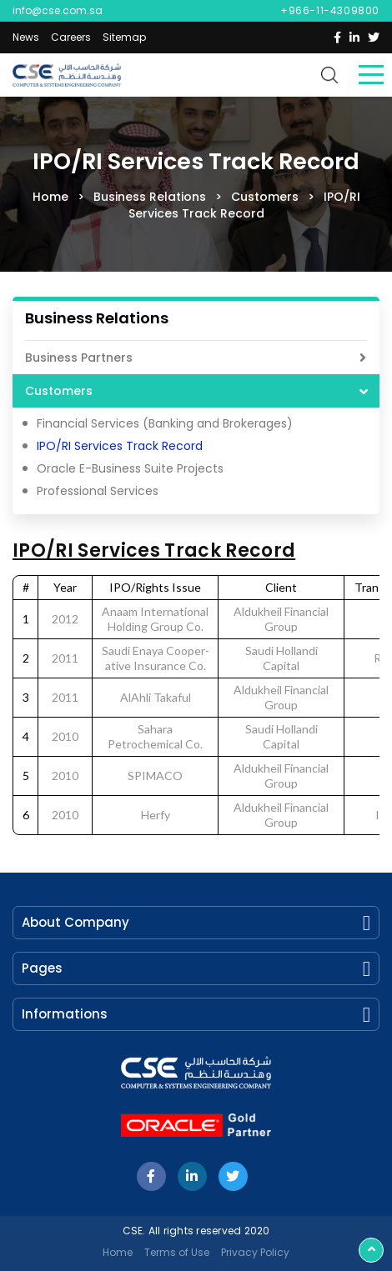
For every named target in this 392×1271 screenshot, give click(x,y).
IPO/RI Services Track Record (120, 445)
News (26, 37)
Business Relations (96, 318)
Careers (71, 37)
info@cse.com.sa (58, 10)
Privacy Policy (255, 1252)
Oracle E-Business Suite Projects (130, 468)
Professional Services (97, 490)
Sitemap (124, 37)
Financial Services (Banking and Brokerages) (165, 423)
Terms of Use (176, 1252)
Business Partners (79, 357)
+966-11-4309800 (329, 10)
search (329, 75)
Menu (371, 74)
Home (118, 1252)
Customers (59, 391)
